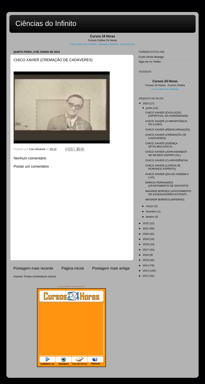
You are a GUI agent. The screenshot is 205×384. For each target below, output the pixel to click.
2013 (146, 270)
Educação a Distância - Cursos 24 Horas (117, 44)
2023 (146, 103)
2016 (146, 254)
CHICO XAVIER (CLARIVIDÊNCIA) (166, 160)
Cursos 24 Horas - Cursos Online (165, 85)
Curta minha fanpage (151, 56)
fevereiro (151, 211)
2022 (146, 223)
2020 (146, 233)
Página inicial (72, 268)
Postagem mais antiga (111, 268)
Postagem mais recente (33, 268)
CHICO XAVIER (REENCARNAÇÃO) (167, 129)
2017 (146, 249)
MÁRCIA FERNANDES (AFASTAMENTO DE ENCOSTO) (167, 184)
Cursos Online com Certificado (83, 44)
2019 (146, 239)
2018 (146, 244)
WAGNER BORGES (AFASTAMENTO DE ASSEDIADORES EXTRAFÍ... (168, 193)
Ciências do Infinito (45, 23)
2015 (146, 260)
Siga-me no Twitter (150, 61)
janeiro (150, 216)
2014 (146, 265)
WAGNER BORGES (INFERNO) (164, 199)
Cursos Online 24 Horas (102, 40)
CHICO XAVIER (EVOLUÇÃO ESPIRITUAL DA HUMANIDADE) (166, 114)
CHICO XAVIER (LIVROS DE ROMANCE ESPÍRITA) (163, 167)
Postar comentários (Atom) (40, 276)
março (150, 206)
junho (149, 107)
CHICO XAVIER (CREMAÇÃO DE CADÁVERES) (165, 136)
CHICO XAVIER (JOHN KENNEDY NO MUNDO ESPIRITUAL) (166, 153)
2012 (146, 275)
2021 (146, 228)
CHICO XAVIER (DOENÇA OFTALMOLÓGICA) (161, 145)
